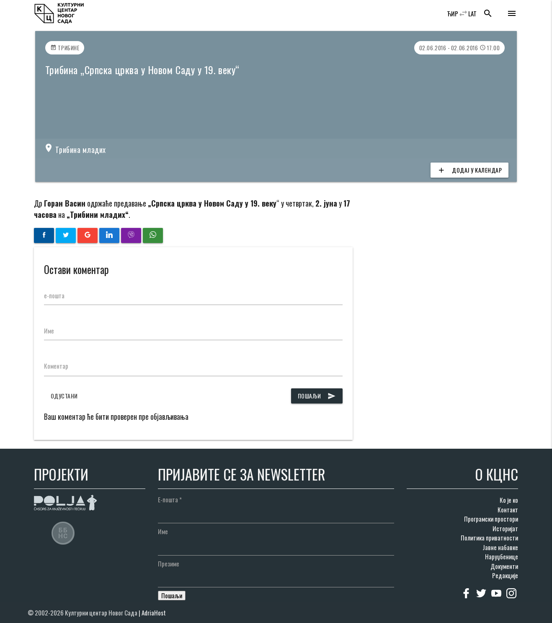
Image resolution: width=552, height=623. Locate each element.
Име (49, 330)
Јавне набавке (500, 547)
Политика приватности (489, 537)
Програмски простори (491, 518)
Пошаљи (317, 395)
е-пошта (54, 295)
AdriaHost (154, 612)
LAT (472, 13)
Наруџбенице (501, 556)
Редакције (505, 575)
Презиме (168, 563)
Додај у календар (469, 170)
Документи (504, 566)
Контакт (508, 509)
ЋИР (452, 13)
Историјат (505, 528)
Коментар (56, 365)
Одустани (64, 395)
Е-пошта (170, 499)
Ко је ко (509, 499)
